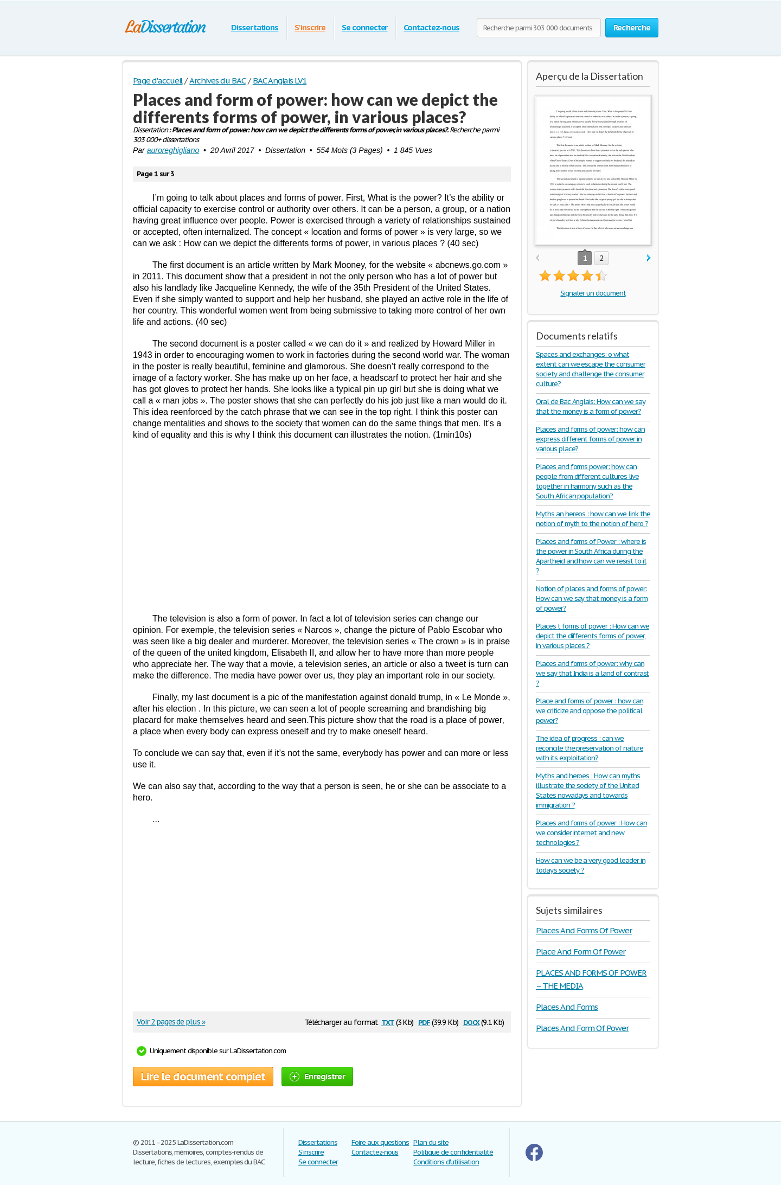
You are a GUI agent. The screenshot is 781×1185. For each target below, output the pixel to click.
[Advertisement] (322, 527)
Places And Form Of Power (582, 1028)
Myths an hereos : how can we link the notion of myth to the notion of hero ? (593, 518)
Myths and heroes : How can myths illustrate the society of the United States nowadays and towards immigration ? (588, 790)
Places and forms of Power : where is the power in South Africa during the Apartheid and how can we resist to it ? (591, 556)
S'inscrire (310, 27)
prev (537, 258)
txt (387, 1021)
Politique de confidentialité (453, 1152)
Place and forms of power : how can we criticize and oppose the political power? (589, 710)
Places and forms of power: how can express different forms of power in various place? (590, 439)
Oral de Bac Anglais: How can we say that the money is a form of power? (590, 406)
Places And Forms (567, 1007)
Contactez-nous (431, 27)
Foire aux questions (380, 1142)
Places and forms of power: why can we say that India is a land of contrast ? (592, 673)
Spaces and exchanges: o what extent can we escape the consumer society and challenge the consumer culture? (590, 369)
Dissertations (254, 27)
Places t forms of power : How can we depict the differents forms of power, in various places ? (592, 636)
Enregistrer (317, 1076)
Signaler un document (592, 293)
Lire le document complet (203, 1076)
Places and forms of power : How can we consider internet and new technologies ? (591, 832)
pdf (424, 1021)
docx (471, 1021)
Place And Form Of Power (580, 951)
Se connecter (365, 27)
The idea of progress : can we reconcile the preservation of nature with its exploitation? (589, 748)
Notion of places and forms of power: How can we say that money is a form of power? (592, 598)
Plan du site (431, 1142)
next (648, 258)
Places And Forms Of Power (584, 930)
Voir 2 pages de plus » (171, 1022)
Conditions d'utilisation (446, 1162)
